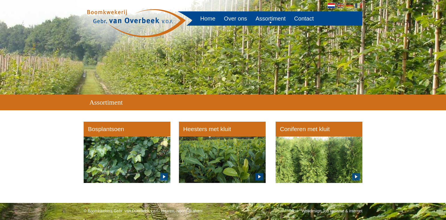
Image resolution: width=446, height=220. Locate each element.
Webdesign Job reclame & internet (332, 211)
